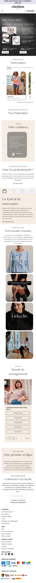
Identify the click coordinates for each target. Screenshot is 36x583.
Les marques (5, 514)
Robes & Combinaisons (23, 67)
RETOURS (18, 432)
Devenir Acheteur (6, 541)
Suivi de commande (7, 531)
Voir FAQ (27, 438)
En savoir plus (18, 183)
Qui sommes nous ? (7, 512)
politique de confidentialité (18, 502)
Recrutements (5, 523)
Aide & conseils (6, 536)
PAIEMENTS (18, 427)
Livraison (4, 546)
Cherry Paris (10, 96)
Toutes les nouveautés (25, 102)
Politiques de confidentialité (9, 521)
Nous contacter (5, 533)
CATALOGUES (18, 413)
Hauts (9, 67)
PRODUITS (18, 418)
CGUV (3, 519)
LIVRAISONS (18, 422)
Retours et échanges (7, 548)
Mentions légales (6, 516)
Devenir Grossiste (6, 544)
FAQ (2, 529)
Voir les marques (8, 221)
